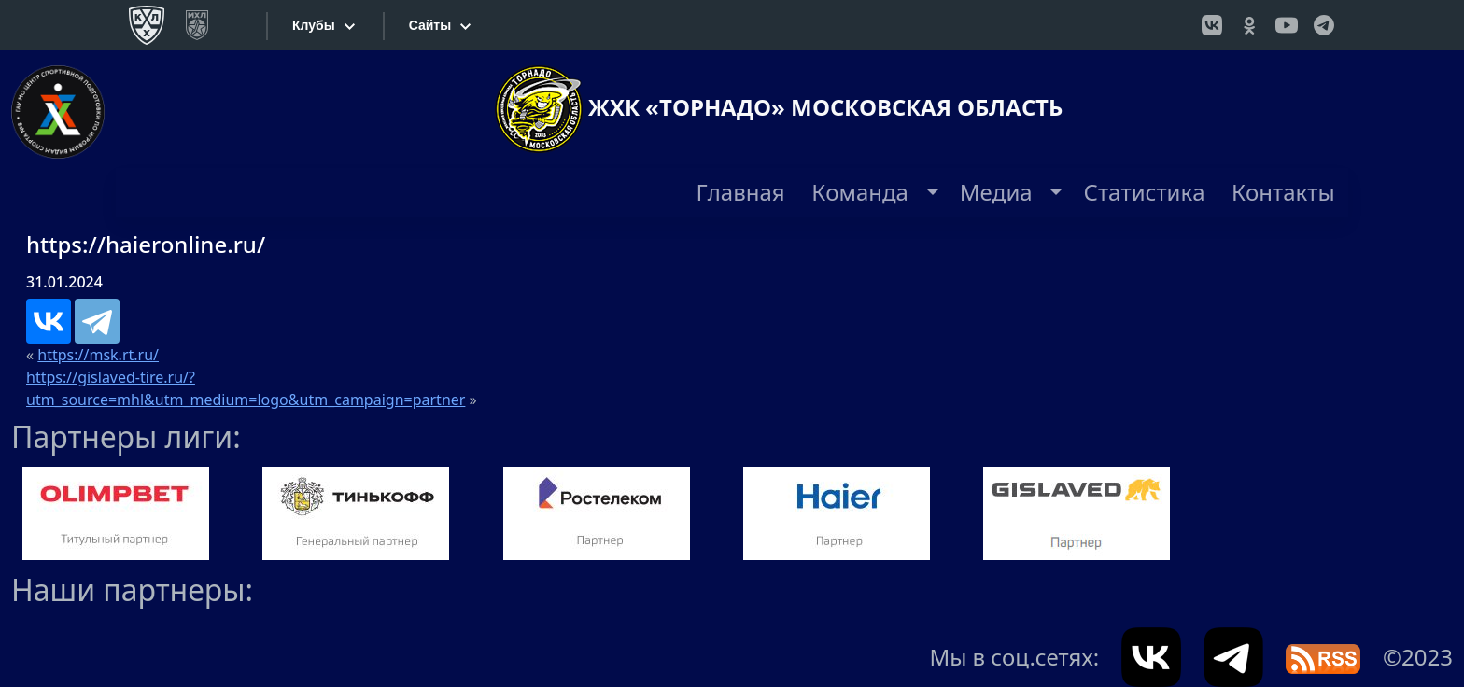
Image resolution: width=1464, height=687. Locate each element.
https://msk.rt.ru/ (98, 354)
